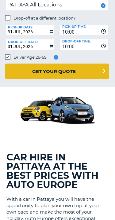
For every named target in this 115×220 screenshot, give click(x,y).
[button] (102, 5)
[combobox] (84, 30)
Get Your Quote (54, 71)
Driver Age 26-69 (30, 57)
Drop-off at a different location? (44, 18)
